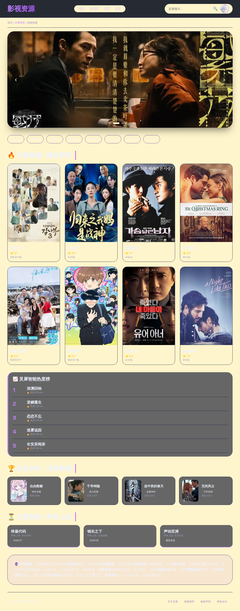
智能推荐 (189, 601)
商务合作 (222, 601)
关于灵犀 (173, 601)
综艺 (107, 9)
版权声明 (206, 601)
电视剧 (94, 9)
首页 (9, 22)
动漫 (118, 9)
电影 (82, 9)
